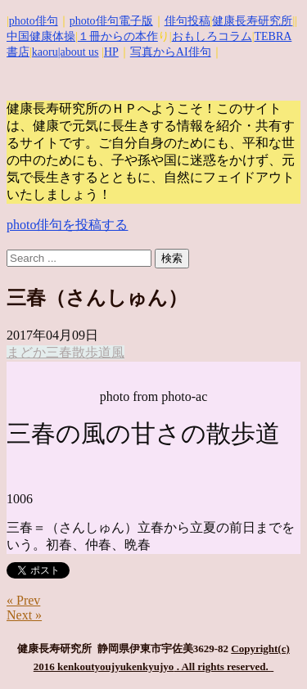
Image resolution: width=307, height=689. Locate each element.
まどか (26, 352)
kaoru (45, 52)
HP (111, 52)
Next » (24, 615)
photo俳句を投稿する (67, 225)
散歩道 (91, 352)
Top (292, 674)
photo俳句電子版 (111, 21)
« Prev (23, 600)
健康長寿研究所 (252, 21)
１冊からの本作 (118, 36)
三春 (59, 352)
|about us (78, 52)
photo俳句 (33, 21)
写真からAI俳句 (170, 52)
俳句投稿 (187, 21)
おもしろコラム (212, 36)
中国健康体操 (41, 36)
